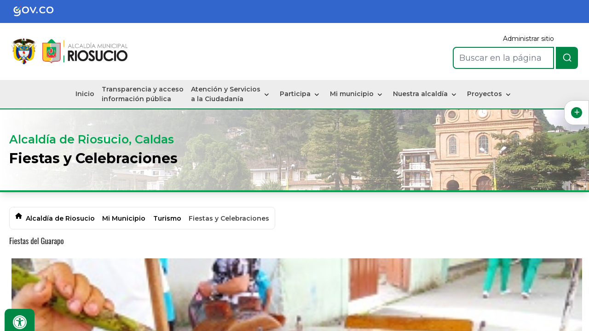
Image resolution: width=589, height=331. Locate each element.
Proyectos (484, 94)
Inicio (84, 94)
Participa (295, 94)
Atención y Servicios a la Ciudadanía (225, 94)
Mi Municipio (123, 218)
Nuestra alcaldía (420, 94)
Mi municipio (352, 94)
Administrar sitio (528, 38)
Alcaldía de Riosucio (60, 218)
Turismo (167, 218)
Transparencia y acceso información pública (143, 94)
